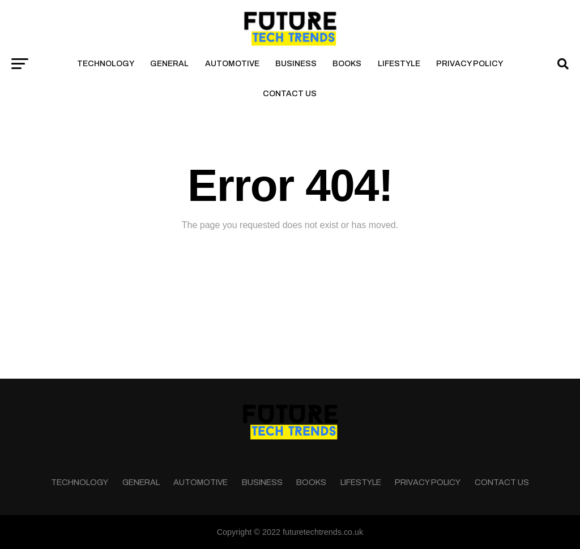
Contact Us (290, 93)
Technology (105, 63)
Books (346, 63)
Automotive (232, 63)
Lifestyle (399, 63)
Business (296, 63)
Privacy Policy (469, 63)
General (169, 63)
